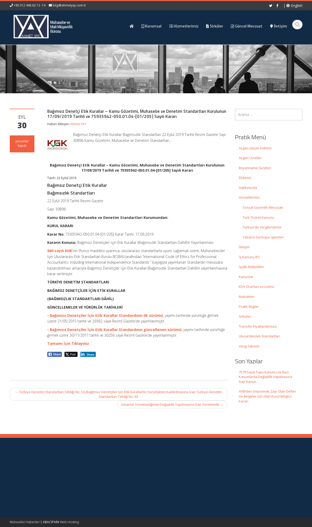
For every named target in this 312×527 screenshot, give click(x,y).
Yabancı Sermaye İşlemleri (263, 237)
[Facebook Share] (54, 354)
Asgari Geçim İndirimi (255, 148)
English (294, 5)
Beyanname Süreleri (255, 167)
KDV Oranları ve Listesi (256, 286)
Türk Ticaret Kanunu (258, 217)
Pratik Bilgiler (249, 306)
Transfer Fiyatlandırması (258, 326)
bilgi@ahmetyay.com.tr (69, 5)
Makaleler (246, 296)
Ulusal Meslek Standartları (259, 336)
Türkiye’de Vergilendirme (262, 227)
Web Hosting (69, 522)
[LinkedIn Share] (88, 354)
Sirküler (245, 316)
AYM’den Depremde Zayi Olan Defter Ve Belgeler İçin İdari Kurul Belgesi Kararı (267, 396)
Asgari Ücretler (250, 157)
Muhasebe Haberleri (25, 522)
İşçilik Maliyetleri (251, 266)
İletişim (244, 247)
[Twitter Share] (71, 354)
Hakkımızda (248, 187)
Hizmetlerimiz (249, 197)
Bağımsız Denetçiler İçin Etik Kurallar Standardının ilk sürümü (106, 315)
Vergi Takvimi (249, 346)
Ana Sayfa (174, 466)
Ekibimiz (245, 177)
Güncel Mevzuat (179, 480)
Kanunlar (246, 276)
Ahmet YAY (78, 124)
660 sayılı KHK (59, 250)
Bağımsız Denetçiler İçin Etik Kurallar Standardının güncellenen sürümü (116, 329)
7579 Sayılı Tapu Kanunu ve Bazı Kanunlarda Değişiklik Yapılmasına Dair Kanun (265, 377)
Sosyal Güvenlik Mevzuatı (263, 207)
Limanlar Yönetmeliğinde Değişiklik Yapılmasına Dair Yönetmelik (172, 404)
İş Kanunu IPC (249, 257)
